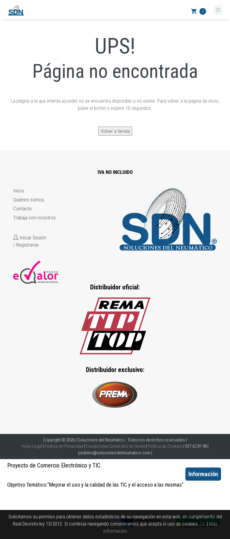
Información (203, 474)
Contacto (22, 209)
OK (203, 524)
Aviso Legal (32, 446)
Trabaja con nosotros (34, 218)
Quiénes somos (28, 200)
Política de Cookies (165, 446)
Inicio (18, 191)
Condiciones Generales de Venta (115, 446)
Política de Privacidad (64, 446)
